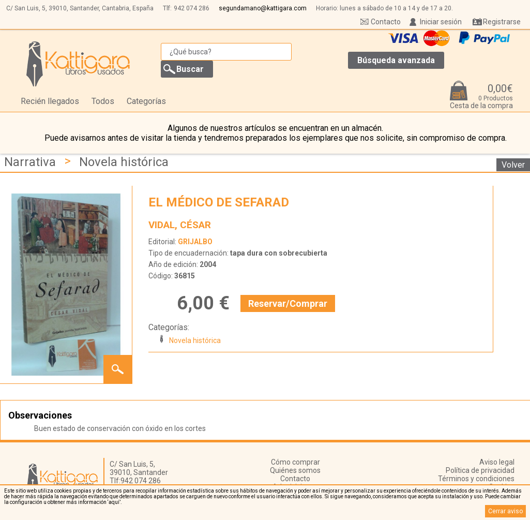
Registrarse (502, 22)
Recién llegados (50, 101)
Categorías (146, 101)
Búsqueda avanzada (396, 60)
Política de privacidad (480, 470)
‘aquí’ (114, 502)
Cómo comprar (295, 462)
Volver (513, 165)
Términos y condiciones (476, 478)
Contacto (386, 22)
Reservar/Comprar (287, 303)
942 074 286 (191, 8)
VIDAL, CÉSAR (179, 225)
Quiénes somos (295, 470)
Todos (103, 101)
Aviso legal (496, 462)
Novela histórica (124, 162)
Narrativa (30, 162)
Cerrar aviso (505, 511)
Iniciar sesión (441, 22)
